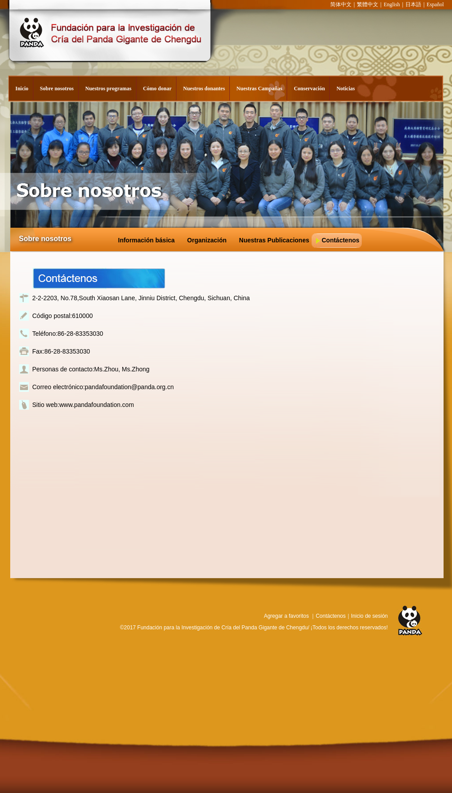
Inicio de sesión (369, 616)
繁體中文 (367, 4)
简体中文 (341, 4)
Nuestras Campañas (259, 88)
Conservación (309, 88)
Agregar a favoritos (286, 616)
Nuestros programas (108, 88)
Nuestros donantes (204, 88)
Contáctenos (330, 616)
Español (435, 4)
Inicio (22, 88)
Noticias (345, 88)
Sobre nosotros (57, 88)
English (392, 4)
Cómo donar (157, 88)
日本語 (413, 4)
